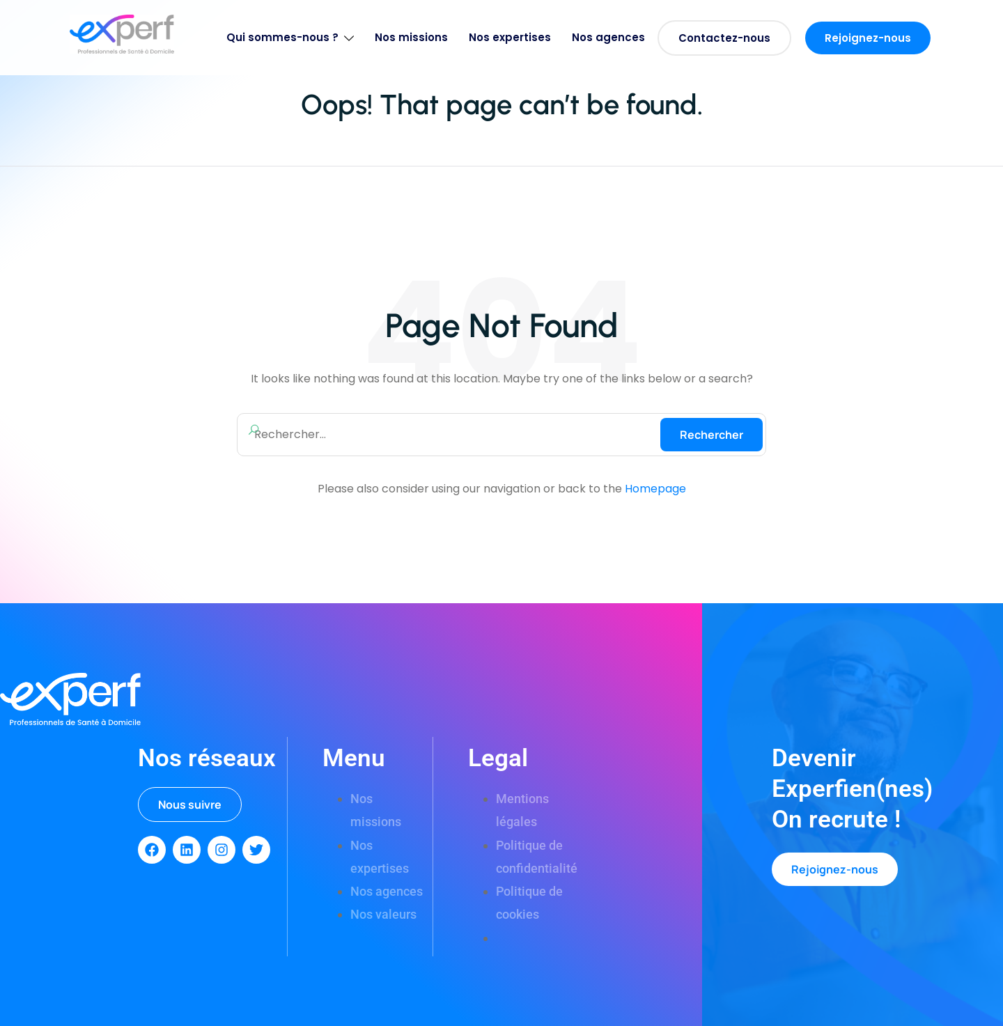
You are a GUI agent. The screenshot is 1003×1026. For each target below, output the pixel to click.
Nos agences (608, 37)
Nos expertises (510, 37)
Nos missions (411, 37)
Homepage (655, 489)
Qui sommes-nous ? (290, 37)
